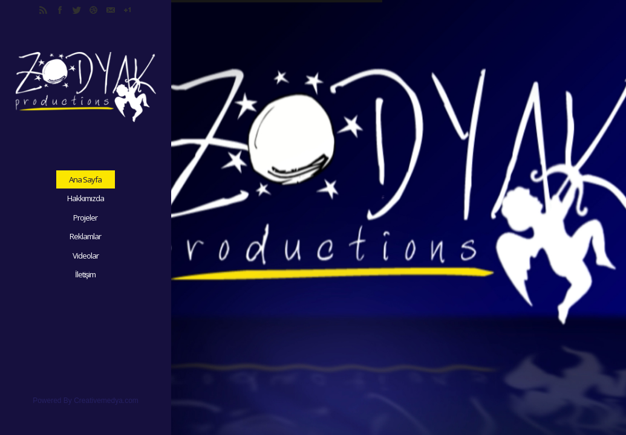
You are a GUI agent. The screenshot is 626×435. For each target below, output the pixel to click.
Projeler (85, 217)
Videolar (86, 255)
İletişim (85, 274)
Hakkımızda (85, 198)
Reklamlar (85, 236)
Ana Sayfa (85, 179)
